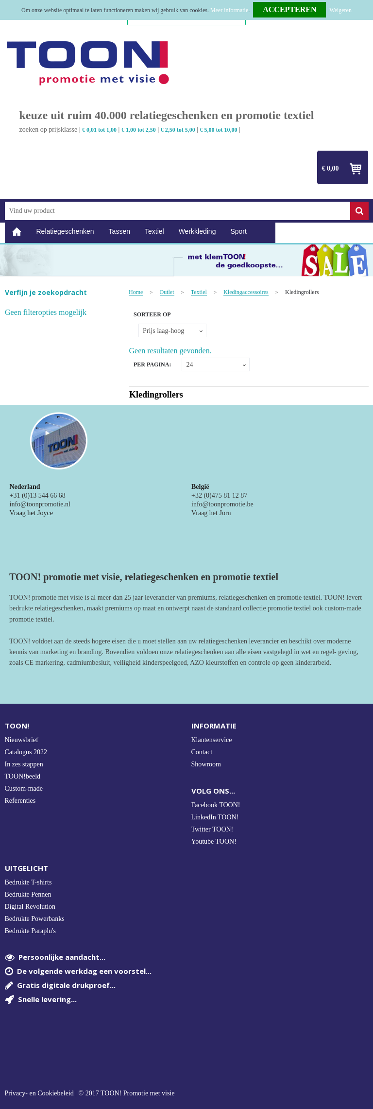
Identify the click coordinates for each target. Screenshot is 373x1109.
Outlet (167, 292)
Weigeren (340, 10)
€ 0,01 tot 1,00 (99, 129)
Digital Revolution (30, 906)
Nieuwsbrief (21, 740)
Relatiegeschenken (65, 231)
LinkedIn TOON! (215, 817)
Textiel (154, 231)
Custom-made (24, 788)
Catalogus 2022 (26, 752)
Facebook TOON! (215, 805)
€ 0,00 (330, 168)
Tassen (119, 231)
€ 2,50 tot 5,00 (178, 129)
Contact (202, 752)
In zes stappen (24, 764)
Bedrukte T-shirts (28, 882)
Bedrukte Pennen (28, 894)
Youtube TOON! (214, 841)
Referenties (20, 800)
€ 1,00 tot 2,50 (138, 129)
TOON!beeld (23, 776)
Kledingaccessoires (246, 292)
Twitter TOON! (212, 829)
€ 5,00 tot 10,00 (218, 129)
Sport (238, 231)
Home (17, 231)
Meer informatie (229, 10)
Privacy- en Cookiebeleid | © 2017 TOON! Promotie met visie (90, 1093)
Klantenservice (211, 740)
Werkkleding (197, 231)
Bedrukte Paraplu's (30, 931)
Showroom (206, 764)
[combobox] (177, 211)
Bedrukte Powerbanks (35, 918)
